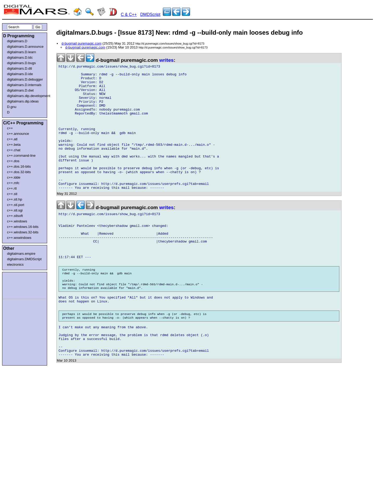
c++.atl (12, 139)
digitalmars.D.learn (21, 52)
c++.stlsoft (15, 216)
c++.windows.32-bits (23, 232)
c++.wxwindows (19, 238)
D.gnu (11, 107)
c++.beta (14, 145)
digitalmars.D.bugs (21, 63)
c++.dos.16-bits (19, 166)
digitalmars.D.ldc (20, 57)
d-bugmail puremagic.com (81, 43)
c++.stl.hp (14, 199)
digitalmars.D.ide (20, 74)
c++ (10, 128)
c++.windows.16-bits (23, 227)
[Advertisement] (18, 284)
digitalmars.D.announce (25, 46)
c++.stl (12, 194)
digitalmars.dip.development (25, 96)
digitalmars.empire (21, 254)
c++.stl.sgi (15, 210)
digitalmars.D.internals (24, 85)
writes (166, 60)
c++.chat (13, 150)
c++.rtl (12, 188)
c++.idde (13, 177)
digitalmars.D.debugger (25, 79)
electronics (15, 264)
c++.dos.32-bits (19, 172)
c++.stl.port (15, 205)
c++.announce (18, 134)
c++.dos (13, 161)
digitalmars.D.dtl (19, 68)
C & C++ (129, 14)
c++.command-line (21, 155)
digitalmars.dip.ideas (23, 101)
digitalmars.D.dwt (20, 90)
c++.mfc (13, 183)
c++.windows (17, 221)
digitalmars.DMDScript (24, 259)
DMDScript (150, 14)
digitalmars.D (17, 41)
